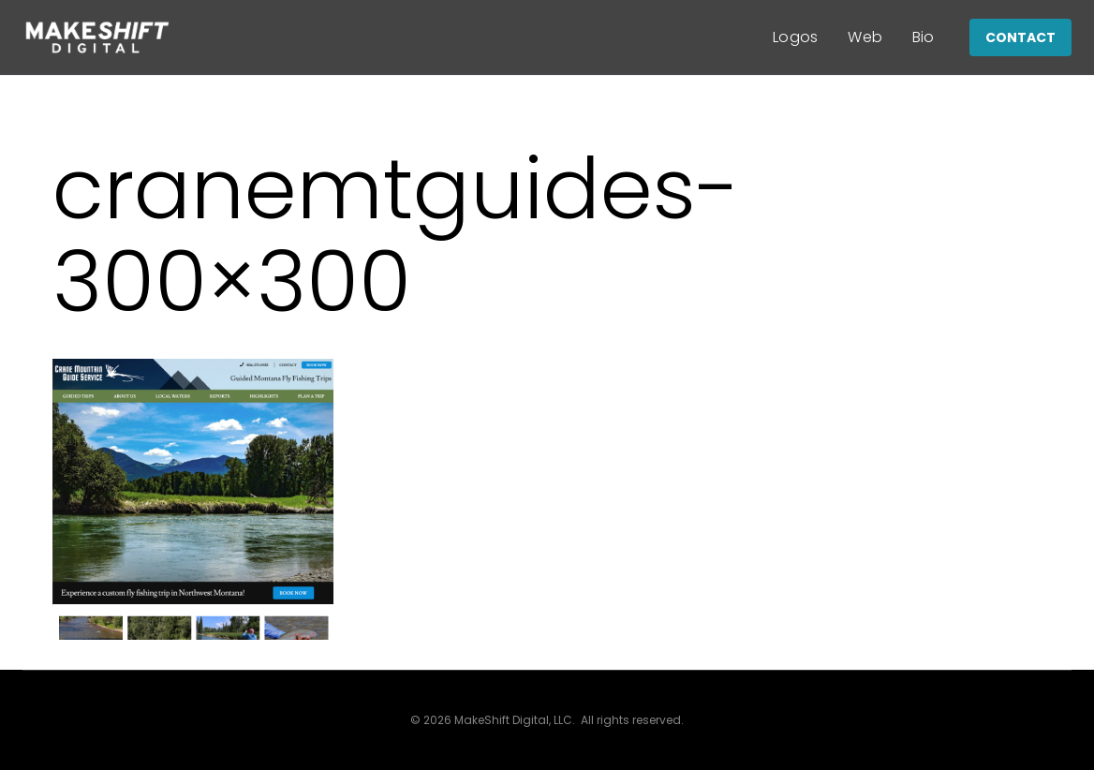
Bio (923, 37)
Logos (796, 37)
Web (865, 37)
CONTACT (1020, 37)
